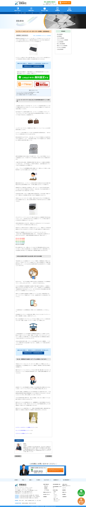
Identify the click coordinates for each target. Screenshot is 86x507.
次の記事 (49, 456)
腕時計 (55, 491)
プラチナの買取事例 (60, 38)
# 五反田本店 (49, 35)
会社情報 (64, 494)
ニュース (64, 487)
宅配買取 (45, 488)
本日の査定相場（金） (57, 484)
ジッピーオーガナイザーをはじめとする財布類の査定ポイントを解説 (27, 92)
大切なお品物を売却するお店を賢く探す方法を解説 (24, 93)
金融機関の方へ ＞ (57, 479)
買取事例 (64, 490)
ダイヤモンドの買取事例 (61, 47)
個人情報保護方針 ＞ (67, 479)
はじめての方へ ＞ (47, 479)
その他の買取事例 (60, 49)
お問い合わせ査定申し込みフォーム (66, 485)
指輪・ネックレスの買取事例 (62, 45)
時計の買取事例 (60, 34)
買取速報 (45, 496)
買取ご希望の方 (46, 484)
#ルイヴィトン (43, 35)
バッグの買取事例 (60, 41)
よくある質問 (46, 490)
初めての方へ (18, 10)
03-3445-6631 (49, 2)
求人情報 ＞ (39, 479)
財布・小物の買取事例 (61, 43)
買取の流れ (31, 10)
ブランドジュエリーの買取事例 (62, 39)
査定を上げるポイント (47, 492)
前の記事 (18, 456)
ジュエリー (56, 495)
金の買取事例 (59, 36)
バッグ (55, 497)
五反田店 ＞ (17, 479)
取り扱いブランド (46, 494)
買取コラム (64, 492)
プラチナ (55, 494)
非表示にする (34, 90)
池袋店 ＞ (31, 479)
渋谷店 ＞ (24, 479)
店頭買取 (45, 487)
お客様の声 (64, 496)
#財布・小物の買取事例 (37, 35)
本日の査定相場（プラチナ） (57, 487)
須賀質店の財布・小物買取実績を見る (33, 66)
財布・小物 (56, 498)
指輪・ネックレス (57, 499)
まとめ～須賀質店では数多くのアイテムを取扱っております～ (26, 94)
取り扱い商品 (55, 490)
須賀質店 (20, 485)
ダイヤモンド (56, 501)
